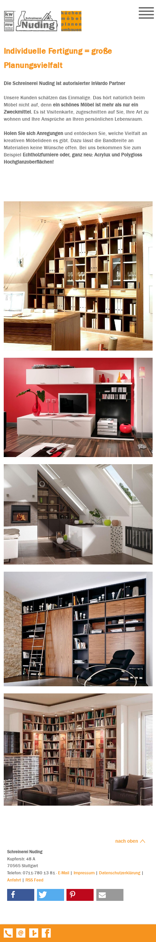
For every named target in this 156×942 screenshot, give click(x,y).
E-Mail (63, 872)
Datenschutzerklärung (119, 872)
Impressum (84, 872)
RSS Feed (34, 879)
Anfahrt (14, 879)
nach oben (130, 841)
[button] (20, 895)
